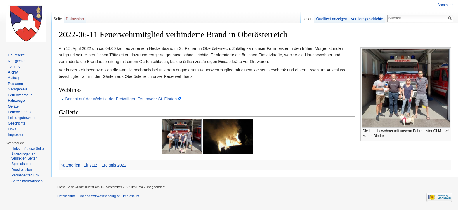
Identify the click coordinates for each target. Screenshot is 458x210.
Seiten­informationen (27, 181)
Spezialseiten (21, 164)
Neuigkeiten (17, 61)
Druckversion (21, 170)
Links (12, 129)
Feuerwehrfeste (20, 112)
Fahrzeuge (16, 101)
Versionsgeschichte (367, 19)
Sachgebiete (17, 89)
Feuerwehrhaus (20, 95)
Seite (57, 19)
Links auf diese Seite (27, 149)
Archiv (13, 72)
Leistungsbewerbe (22, 118)
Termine (14, 66)
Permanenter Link (25, 175)
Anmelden (445, 5)
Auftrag (13, 78)
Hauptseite (16, 55)
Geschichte (16, 123)
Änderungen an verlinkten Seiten (24, 156)
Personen (15, 84)
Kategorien (70, 165)
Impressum (16, 135)
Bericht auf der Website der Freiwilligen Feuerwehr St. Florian (121, 99)
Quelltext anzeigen (331, 19)
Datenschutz (66, 196)
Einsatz (90, 165)
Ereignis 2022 (113, 165)
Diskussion (75, 19)
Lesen (307, 19)
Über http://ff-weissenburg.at (99, 196)
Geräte (13, 106)
